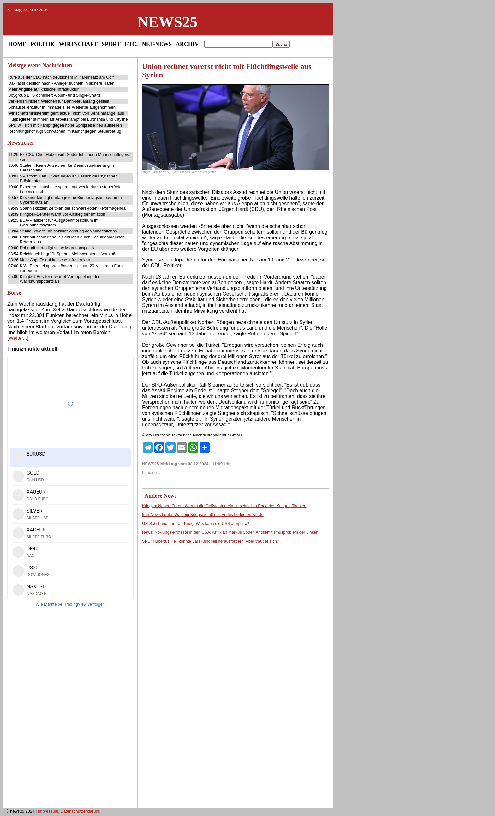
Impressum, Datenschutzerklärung (69, 811)
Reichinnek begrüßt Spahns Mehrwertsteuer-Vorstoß (68, 253)
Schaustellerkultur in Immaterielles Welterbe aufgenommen (62, 107)
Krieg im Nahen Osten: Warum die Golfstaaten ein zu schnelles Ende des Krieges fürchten (224, 505)
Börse (14, 293)
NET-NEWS (157, 44)
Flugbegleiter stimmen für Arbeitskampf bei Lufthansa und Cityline (68, 119)
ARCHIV (187, 44)
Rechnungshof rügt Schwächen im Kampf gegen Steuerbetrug (64, 131)
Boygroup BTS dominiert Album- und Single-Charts (54, 95)
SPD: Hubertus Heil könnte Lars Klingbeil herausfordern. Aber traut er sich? (210, 541)
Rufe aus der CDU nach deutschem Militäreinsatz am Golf (61, 77)
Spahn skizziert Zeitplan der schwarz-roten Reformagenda (73, 208)
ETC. (131, 44)
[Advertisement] (70, 709)
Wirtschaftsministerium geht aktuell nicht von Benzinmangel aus (66, 113)
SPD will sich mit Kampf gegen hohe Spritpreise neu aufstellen (65, 125)
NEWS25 (167, 22)
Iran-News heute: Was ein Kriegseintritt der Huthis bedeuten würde (203, 514)
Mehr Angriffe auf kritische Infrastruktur (43, 89)
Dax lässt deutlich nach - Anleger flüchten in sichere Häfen (61, 83)
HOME (17, 44)
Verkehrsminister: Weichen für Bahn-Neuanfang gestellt (58, 101)
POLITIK (43, 44)
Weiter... (18, 338)
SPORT (111, 44)
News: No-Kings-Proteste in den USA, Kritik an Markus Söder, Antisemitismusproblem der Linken (230, 532)
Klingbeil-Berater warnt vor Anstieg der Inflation (62, 214)
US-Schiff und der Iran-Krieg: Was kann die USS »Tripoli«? (195, 523)
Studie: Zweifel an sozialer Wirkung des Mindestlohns (68, 231)
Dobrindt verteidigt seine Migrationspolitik (57, 247)
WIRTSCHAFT (78, 44)
